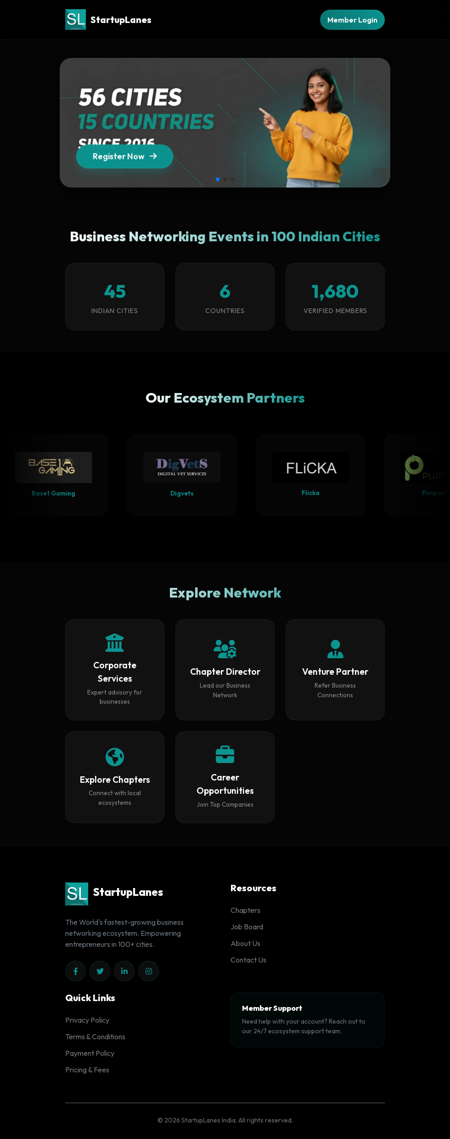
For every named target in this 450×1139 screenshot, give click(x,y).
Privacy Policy (87, 1020)
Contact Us (248, 959)
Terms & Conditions (95, 1036)
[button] (217, 179)
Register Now (125, 171)
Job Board (247, 926)
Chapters (245, 910)
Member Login (352, 19)
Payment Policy (89, 1053)
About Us (245, 943)
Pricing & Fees (87, 1069)
